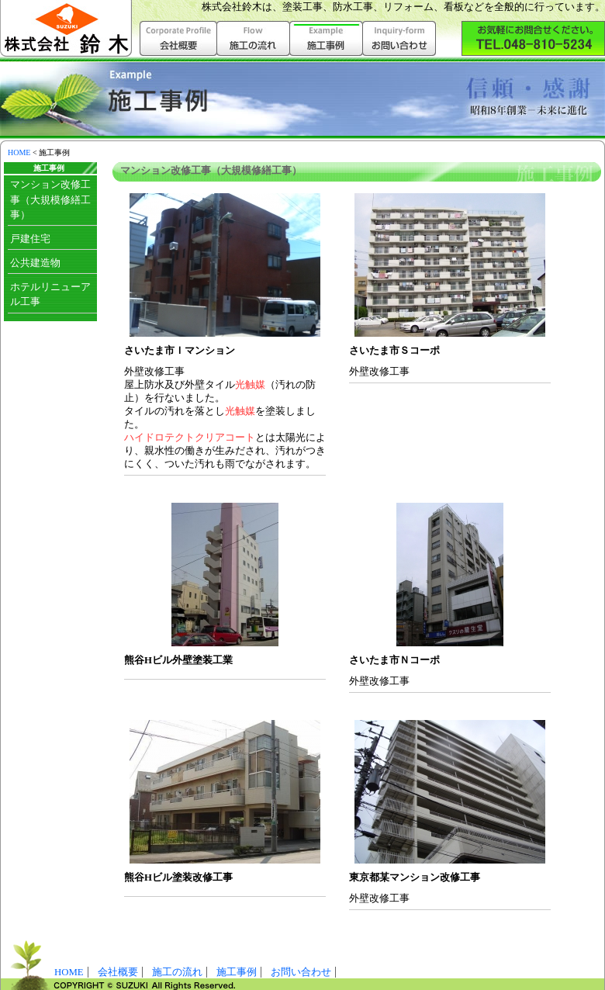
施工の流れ (253, 38)
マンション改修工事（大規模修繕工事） (50, 199)
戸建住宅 (30, 239)
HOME (19, 152)
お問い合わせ (399, 38)
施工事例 (236, 972)
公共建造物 (35, 263)
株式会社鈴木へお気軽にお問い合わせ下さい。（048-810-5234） (533, 38)
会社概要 (178, 38)
